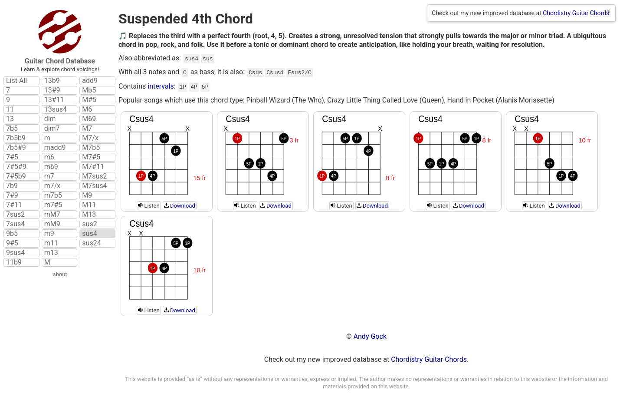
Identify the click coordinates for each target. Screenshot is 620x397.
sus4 (89, 233)
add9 (90, 80)
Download (179, 203)
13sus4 (55, 109)
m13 (51, 252)
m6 (49, 157)
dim (50, 119)
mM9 (52, 224)
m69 (51, 166)
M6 (87, 109)
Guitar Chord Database (60, 61)
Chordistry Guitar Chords (576, 13)
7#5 (12, 157)
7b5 (12, 128)
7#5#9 (16, 166)
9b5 (12, 233)
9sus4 (15, 252)
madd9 (55, 147)
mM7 (52, 214)
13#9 (52, 90)
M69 (89, 119)
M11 (89, 205)
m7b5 (53, 195)
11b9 (14, 262)
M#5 (89, 99)
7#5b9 (16, 176)
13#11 (54, 99)
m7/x (52, 185)
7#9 (12, 195)
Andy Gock (370, 334)
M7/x (90, 138)
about (59, 274)
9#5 (12, 243)
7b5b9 (16, 138)
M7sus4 (94, 185)
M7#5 (91, 157)
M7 (87, 128)
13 (10, 119)
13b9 (52, 80)
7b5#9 (16, 147)
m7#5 (53, 205)
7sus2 (15, 214)
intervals (161, 84)
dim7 (52, 128)
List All (16, 80)
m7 (49, 176)
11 (10, 109)
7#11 (14, 205)
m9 (49, 233)
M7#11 (93, 166)
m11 (51, 243)
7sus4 (15, 224)
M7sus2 (94, 176)
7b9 (12, 185)
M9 (87, 195)
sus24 (91, 243)
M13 (89, 214)
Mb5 (89, 90)
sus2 (89, 224)
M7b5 (91, 147)
